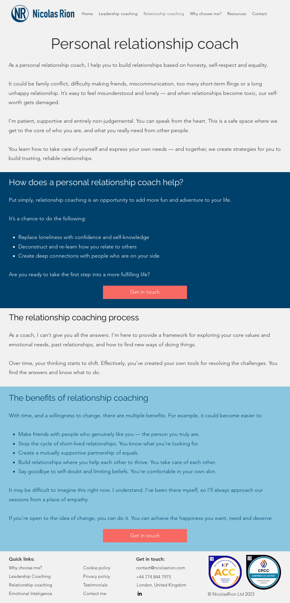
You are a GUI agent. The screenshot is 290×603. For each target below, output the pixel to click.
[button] (236, 13)
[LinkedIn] (140, 593)
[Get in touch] (145, 292)
